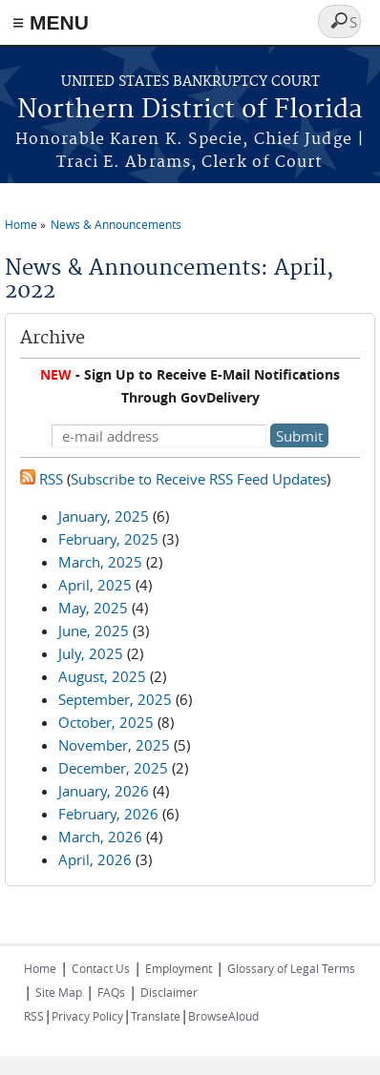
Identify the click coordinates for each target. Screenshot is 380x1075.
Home (21, 224)
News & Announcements (116, 224)
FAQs (111, 992)
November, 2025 (114, 745)
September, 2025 (115, 699)
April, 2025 (95, 584)
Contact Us (101, 968)
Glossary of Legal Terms (291, 968)
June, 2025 (93, 630)
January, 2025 (103, 516)
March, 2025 (100, 561)
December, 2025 (113, 767)
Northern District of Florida (190, 110)
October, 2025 (106, 722)
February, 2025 (108, 538)
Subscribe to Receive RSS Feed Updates (199, 478)
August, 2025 (102, 676)
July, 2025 (90, 653)
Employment (178, 968)
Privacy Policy (87, 1015)
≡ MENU (50, 22)
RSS (41, 478)
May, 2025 (93, 607)
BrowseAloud (223, 1015)
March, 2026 (100, 836)
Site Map (58, 992)
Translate (155, 1015)
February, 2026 (108, 813)
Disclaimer (169, 992)
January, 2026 (103, 790)
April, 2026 (95, 859)
